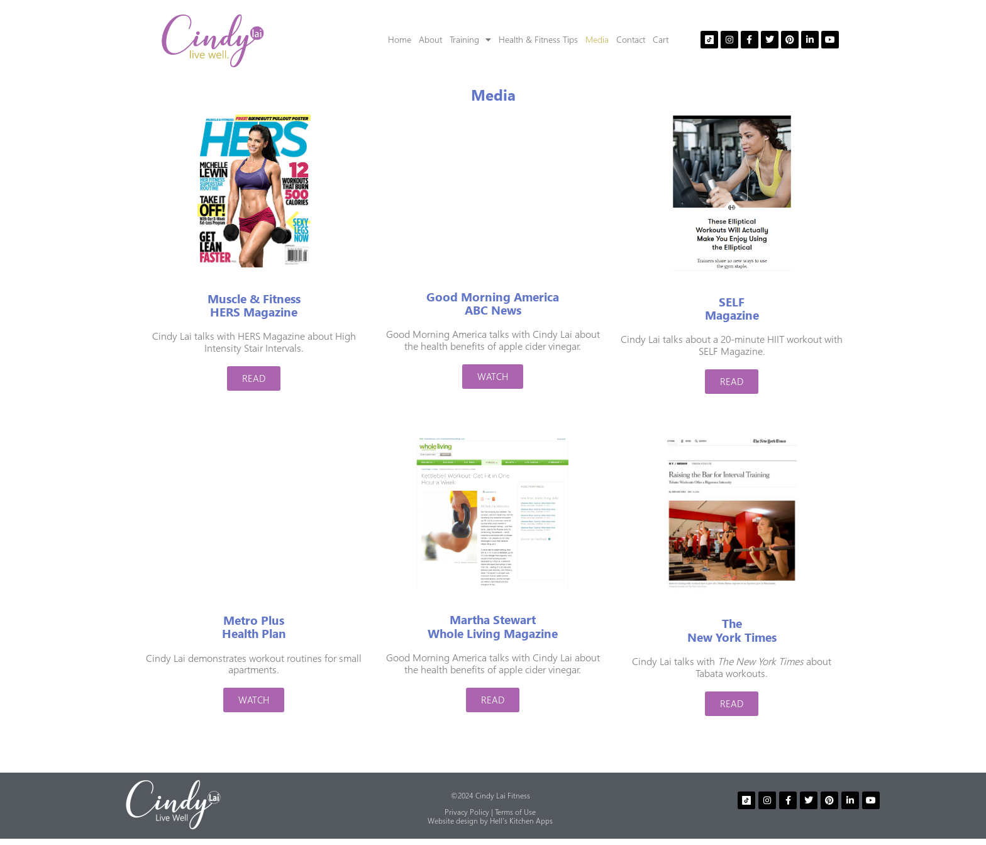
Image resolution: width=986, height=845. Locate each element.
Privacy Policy (467, 812)
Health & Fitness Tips (538, 39)
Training (470, 39)
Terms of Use (515, 812)
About (430, 39)
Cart (660, 39)
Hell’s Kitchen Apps (521, 820)
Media (597, 39)
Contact (630, 39)
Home (399, 39)
